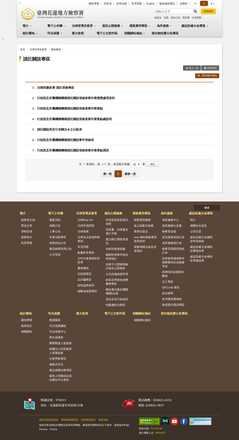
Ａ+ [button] (212, 3)
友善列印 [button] (212, 67)
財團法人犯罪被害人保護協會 (60, 350)
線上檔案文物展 (143, 225)
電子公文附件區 (107, 33)
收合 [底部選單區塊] (206, 207)
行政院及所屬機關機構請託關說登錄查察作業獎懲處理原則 (76, 98)
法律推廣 (83, 231)
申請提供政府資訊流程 (117, 221)
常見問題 (136, 3)
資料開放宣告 (88, 419)
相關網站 (26, 331)
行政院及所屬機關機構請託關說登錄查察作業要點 (70, 108)
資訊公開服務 (111, 25)
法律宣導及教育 (82, 25)
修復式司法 (56, 364)
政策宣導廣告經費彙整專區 (117, 281)
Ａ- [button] (195, 3)
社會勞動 (196, 17)
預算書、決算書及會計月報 (117, 231)
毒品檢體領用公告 (60, 248)
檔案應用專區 (138, 25)
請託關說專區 (36, 58)
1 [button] (118, 173)
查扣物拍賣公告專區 (165, 33)
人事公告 (54, 231)
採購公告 (54, 225)
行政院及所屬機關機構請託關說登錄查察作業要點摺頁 (73, 150)
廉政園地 (56, 49)
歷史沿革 (26, 225)
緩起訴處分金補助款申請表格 (201, 239)
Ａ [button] (204, 3)
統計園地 (29, 33)
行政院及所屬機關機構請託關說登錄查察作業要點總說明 (74, 119)
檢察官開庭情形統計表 (173, 250)
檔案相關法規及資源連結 (145, 248)
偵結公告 (175, 17)
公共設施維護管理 (117, 274)
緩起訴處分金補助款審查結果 (201, 248)
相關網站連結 (133, 33)
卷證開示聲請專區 (173, 304)
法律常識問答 (85, 225)
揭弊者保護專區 (87, 291)
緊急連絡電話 (167, 3)
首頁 (22, 49)
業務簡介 (26, 237)
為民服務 (163, 25)
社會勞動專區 (57, 358)
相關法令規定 (198, 225)
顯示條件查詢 (207, 75)
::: (20, 2)
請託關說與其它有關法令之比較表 (59, 129)
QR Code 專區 (171, 287)
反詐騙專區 (84, 279)
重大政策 (78, 33)
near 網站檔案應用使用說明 (145, 239)
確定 (152, 164)
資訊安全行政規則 (117, 299)
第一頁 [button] (107, 173)
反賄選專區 (84, 273)
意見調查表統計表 (173, 237)
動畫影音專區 (85, 252)
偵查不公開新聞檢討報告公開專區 (117, 266)
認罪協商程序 (85, 285)
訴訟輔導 (167, 293)
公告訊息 (195, 231)
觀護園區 (54, 320)
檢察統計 (26, 325)
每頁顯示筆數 (121, 164)
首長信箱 (121, 3)
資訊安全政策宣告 (48, 419)
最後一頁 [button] (130, 173)
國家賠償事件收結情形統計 (117, 256)
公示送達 (54, 254)
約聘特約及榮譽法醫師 (173, 273)
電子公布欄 (54, 25)
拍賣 (166, 17)
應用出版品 (141, 231)
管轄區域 (26, 231)
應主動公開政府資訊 (117, 241)
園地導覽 (26, 320)
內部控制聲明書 (115, 248)
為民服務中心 (170, 219)
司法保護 (53, 33)
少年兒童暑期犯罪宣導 (88, 260)
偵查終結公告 (57, 242)
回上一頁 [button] (193, 67)
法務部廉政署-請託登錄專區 (55, 87)
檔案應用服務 (142, 219)
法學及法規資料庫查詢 (88, 239)
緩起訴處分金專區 (193, 25)
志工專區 (167, 281)
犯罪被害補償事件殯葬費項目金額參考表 (173, 262)
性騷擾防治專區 (115, 304)
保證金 (158, 17)
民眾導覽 (26, 242)
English (151, 3)
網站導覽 (94, 3)
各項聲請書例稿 (172, 299)
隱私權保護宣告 (69, 419)
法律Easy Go (85, 219)
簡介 (26, 25)
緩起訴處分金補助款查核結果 (201, 258)
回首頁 (108, 3)
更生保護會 (56, 337)
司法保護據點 (57, 325)
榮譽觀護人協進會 (60, 343)
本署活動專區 (57, 237)
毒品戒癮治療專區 (60, 370)
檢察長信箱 (169, 231)
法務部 (183, 3)
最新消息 (54, 219)
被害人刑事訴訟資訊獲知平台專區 (60, 377)
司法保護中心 (57, 331)
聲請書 (186, 17)
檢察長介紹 (28, 219)
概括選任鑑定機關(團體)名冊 (117, 291)
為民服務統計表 (172, 242)
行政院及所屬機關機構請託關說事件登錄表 (65, 140)
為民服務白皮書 (172, 225)
